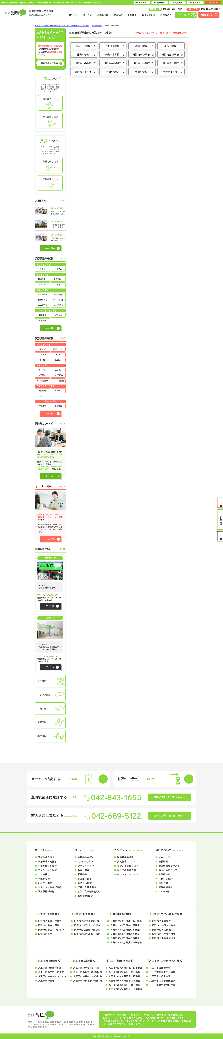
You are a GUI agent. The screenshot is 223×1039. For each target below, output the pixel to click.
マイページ (164, 891)
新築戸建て (42, 279)
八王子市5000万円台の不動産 (124, 985)
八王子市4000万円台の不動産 (124, 980)
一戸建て (58, 391)
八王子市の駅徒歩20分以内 (87, 980)
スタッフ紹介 (148, 15)
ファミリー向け (86, 866)
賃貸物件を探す (86, 857)
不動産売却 (103, 15)
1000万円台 (58, 295)
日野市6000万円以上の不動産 (126, 942)
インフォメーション (127, 874)
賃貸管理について (126, 861)
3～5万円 (42, 370)
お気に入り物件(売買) (49, 887)
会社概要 (132, 15)
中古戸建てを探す (47, 866)
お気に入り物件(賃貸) (89, 891)
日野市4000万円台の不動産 (125, 934)
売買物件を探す (46, 857)
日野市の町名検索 (161, 929)
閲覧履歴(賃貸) (86, 896)
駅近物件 (82, 874)
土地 (58, 285)
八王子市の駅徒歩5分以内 (86, 968)
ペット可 (42, 396)
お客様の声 (166, 15)
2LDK (58, 355)
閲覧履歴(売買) (46, 891)
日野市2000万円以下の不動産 (126, 921)
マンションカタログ (127, 866)
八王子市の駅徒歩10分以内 (87, 972)
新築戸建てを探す (47, 861)
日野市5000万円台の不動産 (125, 938)
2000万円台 (42, 300)
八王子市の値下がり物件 (162, 972)
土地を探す (44, 874)
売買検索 (159, 3)
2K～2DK (42, 355)
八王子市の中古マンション (52, 976)
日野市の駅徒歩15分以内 (87, 929)
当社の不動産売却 (126, 870)
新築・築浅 (83, 870)
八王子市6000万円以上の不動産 (126, 989)
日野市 (42, 269)
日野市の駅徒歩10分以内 (87, 925)
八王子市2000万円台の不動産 (124, 972)
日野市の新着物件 (161, 921)
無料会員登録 (166, 887)
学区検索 (42, 406)
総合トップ (164, 857)
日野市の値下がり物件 (164, 925)
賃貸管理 (118, 15)
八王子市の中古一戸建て (51, 972)
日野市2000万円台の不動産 (125, 925)
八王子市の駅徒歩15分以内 (87, 976)
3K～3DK (42, 360)
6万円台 (42, 375)
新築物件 (42, 391)
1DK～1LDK (58, 349)
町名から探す (45, 883)
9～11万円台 (42, 381)
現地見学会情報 (125, 857)
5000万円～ (58, 305)
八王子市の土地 (46, 980)
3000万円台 (58, 300)
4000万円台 (42, 305)
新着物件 (42, 315)
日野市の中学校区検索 (164, 938)
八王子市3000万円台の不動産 (124, 976)
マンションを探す (47, 870)
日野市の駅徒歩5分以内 (86, 921)
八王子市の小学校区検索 (162, 980)
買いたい (73, 15)
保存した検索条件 (87, 887)
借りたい (87, 15)
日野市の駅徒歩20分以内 (87, 934)
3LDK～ (58, 360)
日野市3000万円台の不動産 (125, 929)
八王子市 (58, 269)
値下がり (58, 315)
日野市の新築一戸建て (50, 921)
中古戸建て (58, 279)
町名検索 (42, 321)
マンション (42, 285)
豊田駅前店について (169, 866)
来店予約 (163, 883)
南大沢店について (168, 870)
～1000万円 (42, 295)
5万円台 (58, 370)
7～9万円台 (58, 375)
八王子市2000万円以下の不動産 (126, 968)
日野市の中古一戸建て (50, 925)
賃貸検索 (177, 3)
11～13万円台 (58, 381)
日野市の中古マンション (51, 929)
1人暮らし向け (85, 861)
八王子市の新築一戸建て (51, 968)
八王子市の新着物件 (160, 968)
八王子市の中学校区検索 (162, 985)
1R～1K (42, 349)
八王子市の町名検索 (160, 976)
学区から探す (45, 878)
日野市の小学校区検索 (164, 934)
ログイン (213, 3)
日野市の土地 (45, 934)
